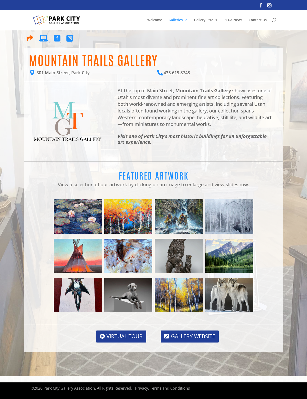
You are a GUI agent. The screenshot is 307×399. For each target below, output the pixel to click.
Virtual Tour (124, 336)
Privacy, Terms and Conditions (162, 388)
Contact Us (258, 20)
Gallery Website (193, 336)
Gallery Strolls (205, 20)
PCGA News (233, 20)
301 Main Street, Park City (63, 72)
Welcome (154, 20)
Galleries (176, 20)
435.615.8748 (177, 72)
